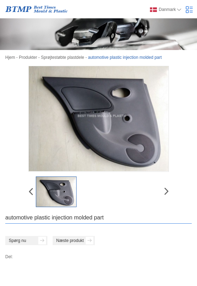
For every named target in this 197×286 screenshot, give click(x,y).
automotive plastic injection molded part (125, 57)
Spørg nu (27, 240)
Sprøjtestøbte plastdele (62, 57)
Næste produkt (74, 240)
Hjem (10, 57)
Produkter (28, 57)
